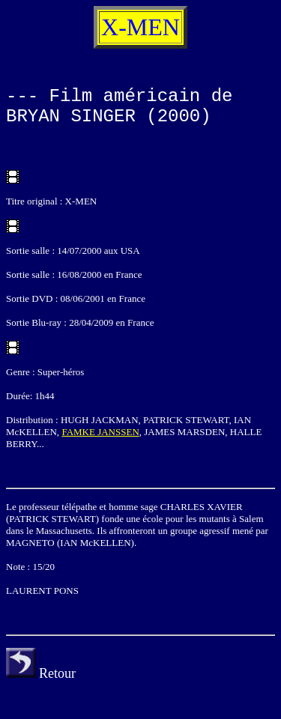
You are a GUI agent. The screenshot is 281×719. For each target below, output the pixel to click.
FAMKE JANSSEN (100, 431)
